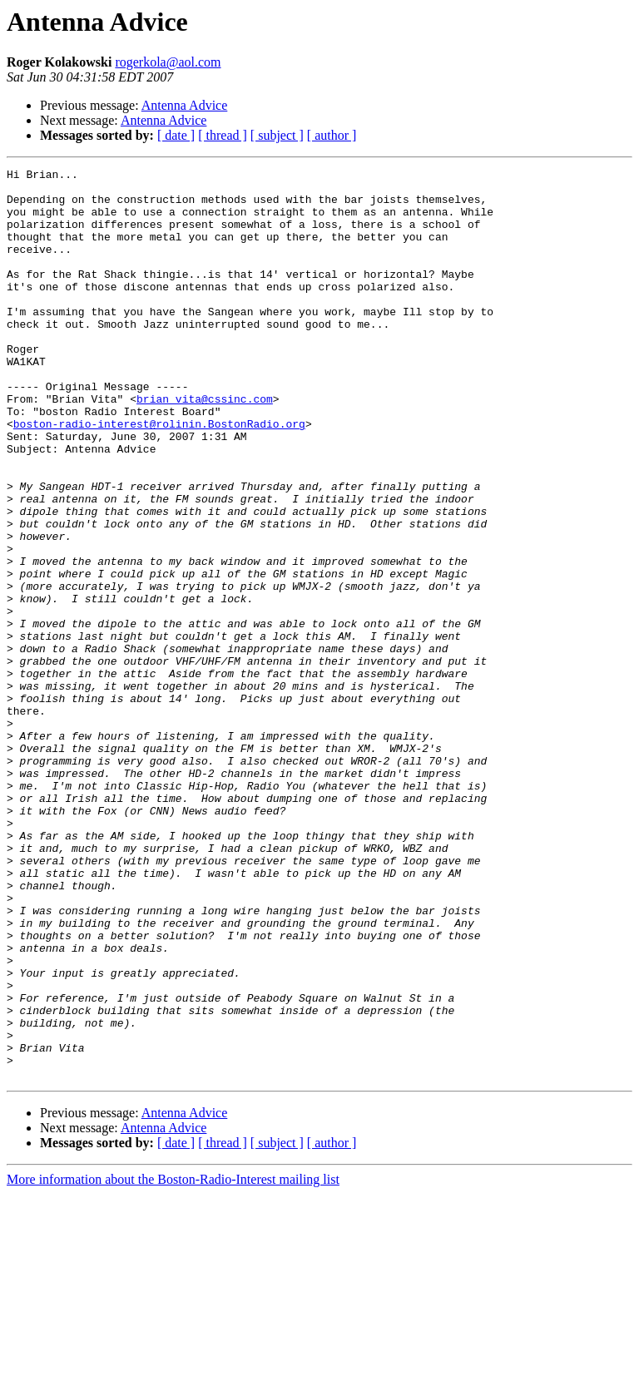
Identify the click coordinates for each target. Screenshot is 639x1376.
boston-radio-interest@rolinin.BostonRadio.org (159, 475)
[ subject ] (277, 135)
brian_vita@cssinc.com (204, 445)
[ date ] (176, 135)
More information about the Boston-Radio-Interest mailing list (173, 1361)
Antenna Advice (184, 105)
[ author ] (332, 135)
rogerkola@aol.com (167, 62)
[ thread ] (222, 135)
